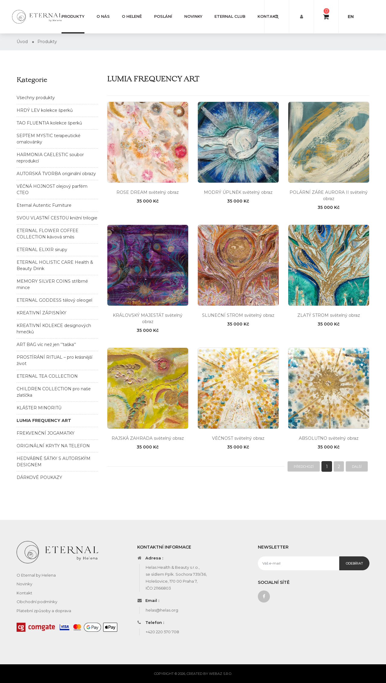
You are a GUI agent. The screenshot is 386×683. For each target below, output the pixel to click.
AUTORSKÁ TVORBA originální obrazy (56, 173)
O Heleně (132, 16)
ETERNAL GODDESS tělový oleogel (54, 300)
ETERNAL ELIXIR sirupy (42, 249)
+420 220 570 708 (162, 631)
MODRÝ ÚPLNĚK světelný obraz (238, 192)
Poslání (163, 16)
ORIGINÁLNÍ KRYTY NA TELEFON (53, 446)
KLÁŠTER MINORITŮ (39, 408)
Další (357, 466)
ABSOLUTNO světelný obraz (329, 438)
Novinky (193, 16)
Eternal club (229, 16)
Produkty (73, 16)
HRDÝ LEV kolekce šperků (45, 110)
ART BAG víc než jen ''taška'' (46, 344)
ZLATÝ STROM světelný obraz (328, 315)
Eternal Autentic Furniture (44, 205)
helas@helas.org (162, 610)
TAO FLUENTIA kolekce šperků (49, 123)
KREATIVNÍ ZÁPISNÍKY (41, 313)
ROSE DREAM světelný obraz (147, 192)
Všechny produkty (36, 97)
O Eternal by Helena (36, 575)
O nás (103, 16)
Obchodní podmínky (37, 601)
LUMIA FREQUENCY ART (44, 420)
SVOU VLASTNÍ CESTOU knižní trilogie (57, 218)
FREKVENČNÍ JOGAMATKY (45, 433)
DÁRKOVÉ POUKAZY (39, 477)
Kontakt (268, 16)
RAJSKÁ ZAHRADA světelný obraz (148, 438)
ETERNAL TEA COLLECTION (47, 376)
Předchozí (304, 466)
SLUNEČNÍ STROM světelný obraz (238, 315)
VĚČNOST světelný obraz (238, 438)
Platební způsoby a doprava (44, 610)
